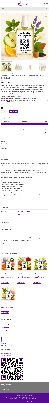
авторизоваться (28, 243)
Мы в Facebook (7, 353)
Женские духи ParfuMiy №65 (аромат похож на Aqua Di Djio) (8, 307)
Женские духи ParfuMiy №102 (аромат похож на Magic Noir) (24, 276)
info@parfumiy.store (8, 345)
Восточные (10, 146)
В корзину (13, 111)
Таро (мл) (3, 103)
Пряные (6, 146)
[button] (2, 3)
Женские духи (5, 324)
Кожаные (15, 146)
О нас (13, 397)
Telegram (5, 341)
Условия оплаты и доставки (23, 397)
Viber (4, 339)
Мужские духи (11, 73)
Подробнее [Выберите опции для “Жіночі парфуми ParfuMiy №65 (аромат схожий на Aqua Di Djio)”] (5, 312)
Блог (36, 398)
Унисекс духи (4, 330)
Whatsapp (5, 343)
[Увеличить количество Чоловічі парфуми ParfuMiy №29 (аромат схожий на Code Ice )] (7, 111)
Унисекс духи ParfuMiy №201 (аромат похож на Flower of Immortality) (8, 277)
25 (19, 214)
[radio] (8, 103)
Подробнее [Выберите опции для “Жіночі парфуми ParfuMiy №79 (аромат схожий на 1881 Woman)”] (37, 282)
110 (18, 214)
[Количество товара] (4, 111)
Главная (3, 73)
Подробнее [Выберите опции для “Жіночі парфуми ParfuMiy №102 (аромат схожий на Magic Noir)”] (21, 282)
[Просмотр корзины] (47, 3)
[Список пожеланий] (44, 3)
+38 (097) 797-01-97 (8, 338)
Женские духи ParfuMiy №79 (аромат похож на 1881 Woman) (40, 277)
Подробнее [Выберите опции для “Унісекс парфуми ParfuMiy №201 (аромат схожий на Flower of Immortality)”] (5, 282)
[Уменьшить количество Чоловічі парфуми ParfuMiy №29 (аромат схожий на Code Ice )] (2, 111)
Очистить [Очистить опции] (45, 100)
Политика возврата (37, 397)
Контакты (31, 398)
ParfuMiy (6, 148)
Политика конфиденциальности (19, 398)
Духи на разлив (5, 389)
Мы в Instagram (7, 355)
